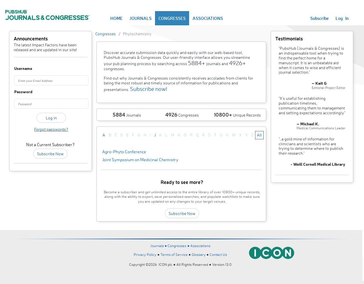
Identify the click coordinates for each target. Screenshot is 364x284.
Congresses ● (178, 245)
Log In (342, 18)
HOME (116, 18)
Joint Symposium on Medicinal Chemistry (140, 159)
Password (19, 92)
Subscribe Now (50, 153)
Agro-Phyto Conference (124, 151)
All (259, 134)
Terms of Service (174, 254)
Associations (200, 245)
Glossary (199, 254)
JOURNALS (140, 18)
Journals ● (159, 245)
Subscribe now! (148, 88)
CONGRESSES (172, 18)
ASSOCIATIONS (208, 18)
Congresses (105, 33)
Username (19, 68)
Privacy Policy (145, 254)
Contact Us (218, 254)
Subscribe (319, 18)
